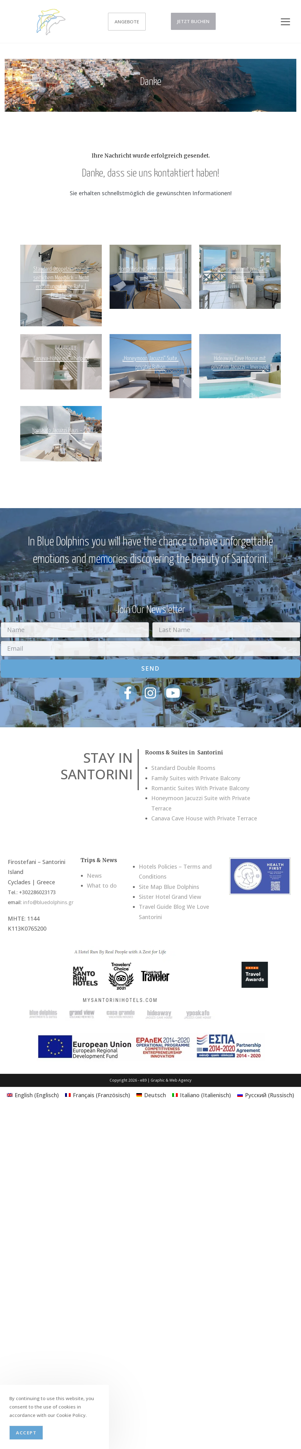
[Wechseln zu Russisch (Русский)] (265, 1095)
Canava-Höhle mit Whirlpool (61, 358)
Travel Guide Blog (162, 906)
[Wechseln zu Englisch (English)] (33, 1095)
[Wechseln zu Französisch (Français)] (97, 1095)
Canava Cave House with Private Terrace (204, 818)
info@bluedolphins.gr (48, 902)
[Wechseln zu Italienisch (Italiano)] (201, 1095)
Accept (26, 1432)
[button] (285, 19)
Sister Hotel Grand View (170, 896)
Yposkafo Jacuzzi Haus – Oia (61, 430)
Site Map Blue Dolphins (169, 886)
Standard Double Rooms (183, 768)
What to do (102, 885)
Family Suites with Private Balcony (195, 778)
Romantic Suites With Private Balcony (200, 788)
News (94, 875)
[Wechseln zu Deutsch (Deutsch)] (151, 1095)
